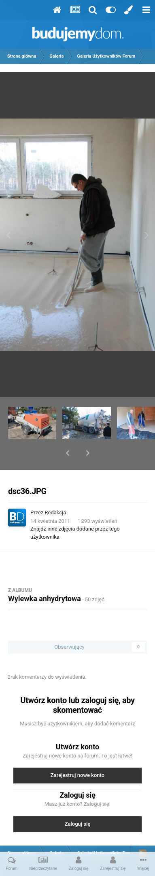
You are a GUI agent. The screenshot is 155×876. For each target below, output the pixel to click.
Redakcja (55, 491)
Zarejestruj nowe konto (77, 754)
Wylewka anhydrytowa (44, 577)
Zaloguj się (78, 803)
